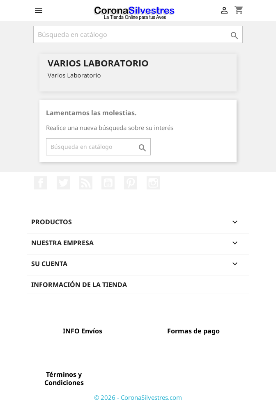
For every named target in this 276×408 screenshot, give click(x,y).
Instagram (153, 182)
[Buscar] (138, 34)
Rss (85, 182)
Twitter (63, 182)
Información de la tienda (79, 284)
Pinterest (130, 182)
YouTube (108, 182)
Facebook (40, 182)
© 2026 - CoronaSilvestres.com (138, 397)
